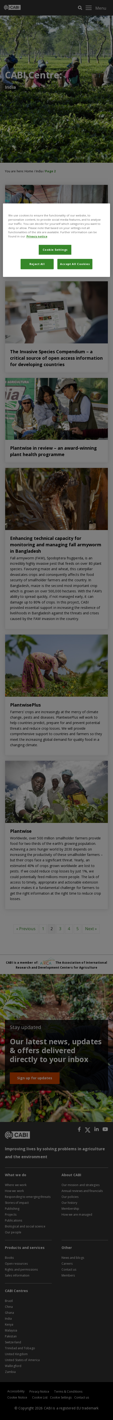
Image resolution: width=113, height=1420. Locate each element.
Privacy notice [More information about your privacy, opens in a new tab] (36, 236)
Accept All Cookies (75, 264)
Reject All (37, 264)
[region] (56, 240)
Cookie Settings (55, 250)
